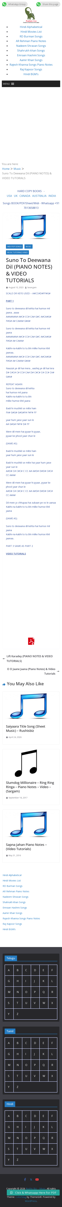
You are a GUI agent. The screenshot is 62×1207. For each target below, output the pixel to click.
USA (9, 196)
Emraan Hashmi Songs (31, 55)
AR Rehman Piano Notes (31, 41)
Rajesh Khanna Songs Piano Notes (31, 64)
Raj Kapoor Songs (31, 69)
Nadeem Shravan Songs (31, 46)
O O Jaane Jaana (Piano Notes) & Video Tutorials (33, 671)
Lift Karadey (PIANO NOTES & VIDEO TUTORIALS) (28, 658)
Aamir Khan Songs (31, 60)
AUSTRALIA (39, 196)
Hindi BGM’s (31, 74)
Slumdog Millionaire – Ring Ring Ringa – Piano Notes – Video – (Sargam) (30, 786)
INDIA (52, 196)
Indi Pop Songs (14, 246)
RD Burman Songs (31, 36)
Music (28, 246)
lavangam (32, 287)
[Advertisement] (31, 119)
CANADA (25, 196)
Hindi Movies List (31, 31)
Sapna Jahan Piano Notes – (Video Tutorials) (26, 846)
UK (16, 196)
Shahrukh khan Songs (31, 50)
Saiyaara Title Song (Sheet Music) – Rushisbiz (25, 728)
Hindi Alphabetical (31, 27)
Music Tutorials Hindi (17, 252)
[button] (6, 84)
